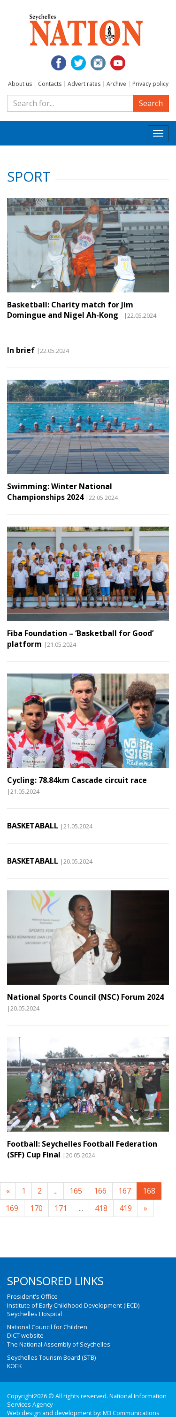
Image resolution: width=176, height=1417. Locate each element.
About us (20, 84)
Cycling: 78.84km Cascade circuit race (77, 780)
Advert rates (84, 84)
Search (151, 103)
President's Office (32, 1296)
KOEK (14, 1366)
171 (60, 1208)
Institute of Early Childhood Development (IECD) (73, 1305)
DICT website (25, 1335)
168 (149, 1191)
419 (125, 1208)
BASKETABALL (32, 825)
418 (101, 1208)
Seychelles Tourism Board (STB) (51, 1357)
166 (100, 1191)
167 (124, 1191)
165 (75, 1191)
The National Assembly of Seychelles (58, 1344)
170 (36, 1208)
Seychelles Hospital (34, 1314)
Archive (116, 84)
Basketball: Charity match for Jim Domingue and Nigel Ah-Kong (70, 309)
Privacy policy (150, 84)
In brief (21, 350)
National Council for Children (47, 1327)
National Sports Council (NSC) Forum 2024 (85, 997)
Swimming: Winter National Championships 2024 (59, 491)
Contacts (49, 84)
